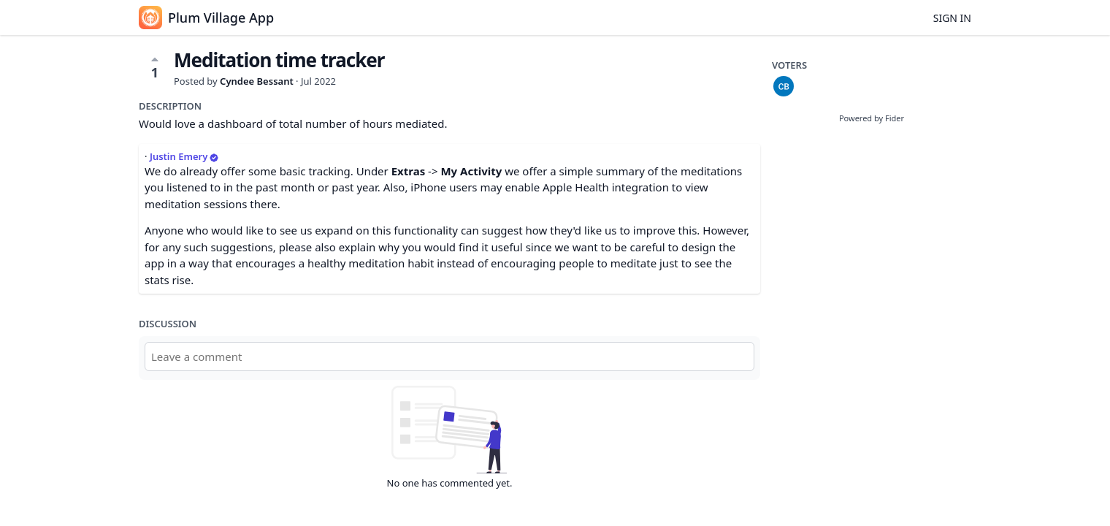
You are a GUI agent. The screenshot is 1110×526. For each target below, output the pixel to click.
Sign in (952, 18)
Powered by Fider (871, 118)
